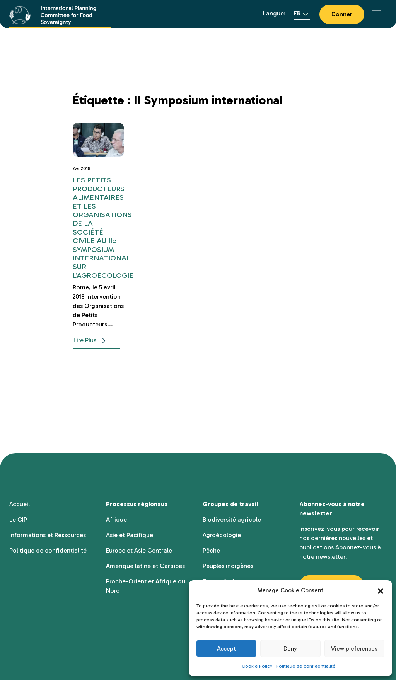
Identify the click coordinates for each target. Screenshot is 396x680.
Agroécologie (222, 535)
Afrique (116, 519)
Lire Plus (91, 340)
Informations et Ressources (47, 535)
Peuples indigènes (228, 566)
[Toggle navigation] (376, 14)
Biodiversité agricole (232, 519)
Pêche (211, 550)
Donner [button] (341, 14)
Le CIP (18, 519)
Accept (226, 648)
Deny (290, 648)
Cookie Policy (257, 666)
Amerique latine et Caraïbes (145, 566)
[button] (380, 590)
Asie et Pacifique (129, 535)
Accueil (19, 504)
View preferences (354, 648)
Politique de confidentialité (306, 666)
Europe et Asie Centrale (139, 550)
